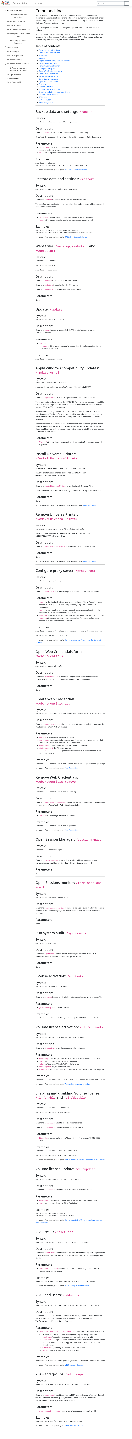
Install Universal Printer (48, 63)
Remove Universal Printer (49, 66)
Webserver (43, 55)
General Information (14, 10)
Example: (42, 355)
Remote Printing (13, 25)
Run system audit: (62, 932)
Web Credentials (71, 768)
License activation (46, 87)
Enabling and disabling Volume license (54, 92)
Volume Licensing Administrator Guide (18, 69)
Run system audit (46, 84)
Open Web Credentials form (50, 71)
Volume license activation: (69, 1027)
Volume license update (48, 94)
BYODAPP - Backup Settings (76, 169)
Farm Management (14, 55)
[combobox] (110, 3)
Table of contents (48, 46)
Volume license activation (49, 89)
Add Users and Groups (74, 1365)
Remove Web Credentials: (57, 779)
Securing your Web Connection (18, 41)
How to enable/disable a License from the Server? (85, 1160)
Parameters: (44, 143)
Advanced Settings (13, 59)
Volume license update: (65, 1168)
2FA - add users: (57, 1294)
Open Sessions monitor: (69, 884)
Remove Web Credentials (49, 76)
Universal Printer (89, 505)
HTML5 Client (11, 47)
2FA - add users (45, 100)
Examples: (43, 159)
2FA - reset (43, 97)
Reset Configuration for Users (77, 1286)
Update (42, 58)
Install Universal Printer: (57, 455)
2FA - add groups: (60, 1374)
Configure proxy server (48, 68)
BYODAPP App (12, 51)
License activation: (60, 976)
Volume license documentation (77, 1084)
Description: (44, 128)
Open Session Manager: (69, 839)
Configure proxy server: (66, 570)
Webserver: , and (65, 248)
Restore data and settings (49, 53)
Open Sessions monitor (48, 81)
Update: (49, 309)
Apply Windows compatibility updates (54, 60)
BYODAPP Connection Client (17, 29)
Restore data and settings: (65, 178)
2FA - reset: (54, 1231)
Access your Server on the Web (18, 35)
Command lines (50, 10)
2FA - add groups (46, 102)
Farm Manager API (14, 82)
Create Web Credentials (48, 73)
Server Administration (15, 21)
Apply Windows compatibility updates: (67, 370)
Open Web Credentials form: (59, 653)
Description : (45, 1044)
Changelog (36, 3)
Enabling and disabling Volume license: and (68, 1095)
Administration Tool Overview (18, 15)
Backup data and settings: (64, 111)
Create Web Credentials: (55, 701)
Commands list (12, 79)
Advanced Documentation (17, 64)
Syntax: (41, 118)
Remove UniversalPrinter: (57, 516)
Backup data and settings (49, 50)
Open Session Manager (48, 79)
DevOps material (13, 74)
